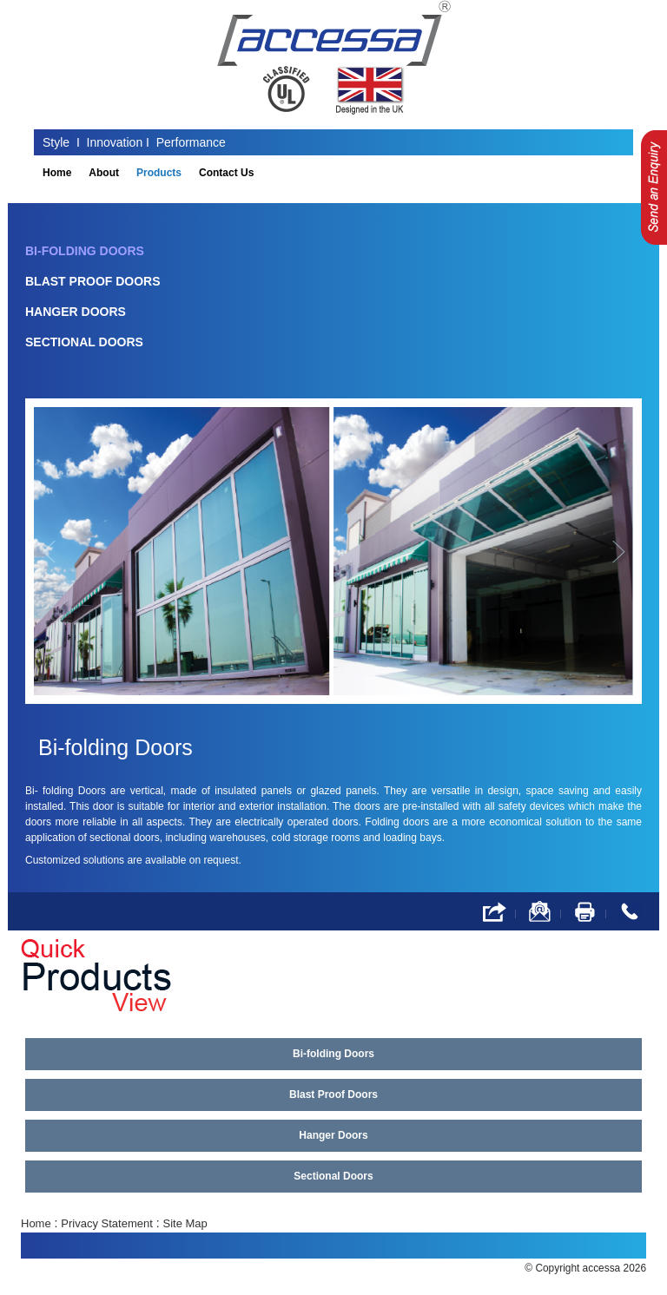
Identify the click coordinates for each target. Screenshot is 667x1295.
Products (159, 173)
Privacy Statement (107, 1223)
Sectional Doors (84, 342)
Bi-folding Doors (84, 251)
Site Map (185, 1223)
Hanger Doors (75, 312)
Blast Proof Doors (93, 281)
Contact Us (226, 173)
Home (57, 173)
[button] (59, 551)
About (104, 173)
